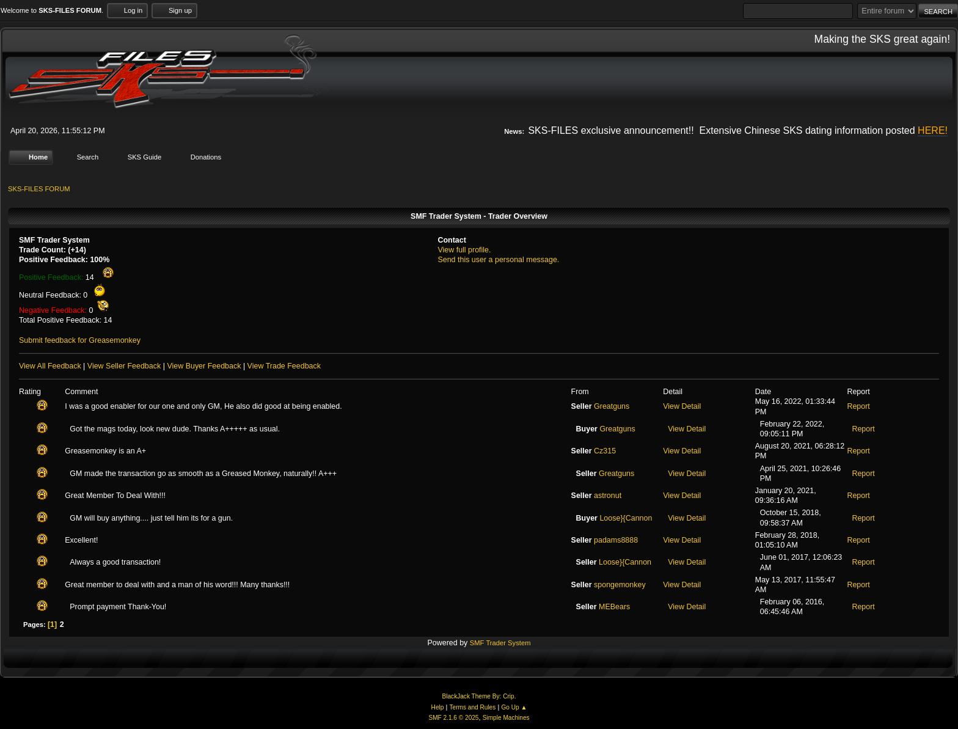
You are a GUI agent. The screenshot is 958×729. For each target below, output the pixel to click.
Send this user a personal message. (498, 259)
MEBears (614, 607)
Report (858, 406)
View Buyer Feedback (204, 366)
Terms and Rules (473, 707)
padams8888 (616, 540)
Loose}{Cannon (625, 518)
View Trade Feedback (284, 366)
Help (437, 707)
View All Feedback (50, 366)
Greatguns (611, 406)
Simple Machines (506, 717)
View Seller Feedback (124, 366)
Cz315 (605, 451)
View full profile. (464, 250)
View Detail (682, 406)
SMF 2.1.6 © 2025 (453, 717)
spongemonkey (620, 585)
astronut (607, 495)
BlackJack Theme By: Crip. (479, 696)
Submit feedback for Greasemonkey (80, 340)
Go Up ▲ (514, 707)
